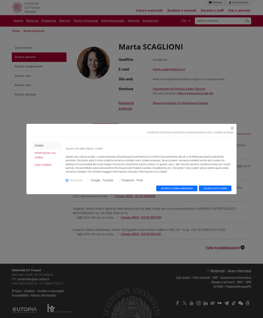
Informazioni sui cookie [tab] (45, 155)
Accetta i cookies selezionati (177, 188)
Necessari (76, 180)
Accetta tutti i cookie (215, 188)
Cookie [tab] (39, 145)
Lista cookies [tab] (43, 164)
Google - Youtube (102, 180)
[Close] (232, 128)
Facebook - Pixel (132, 180)
